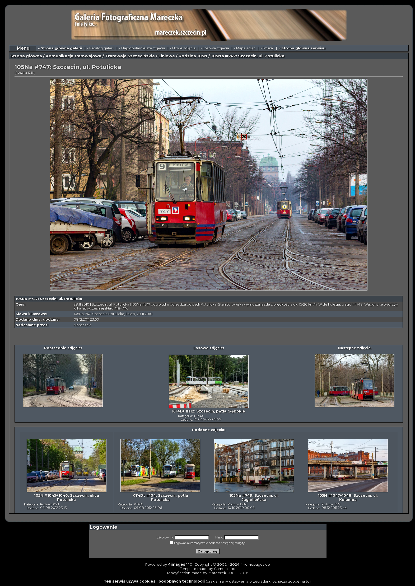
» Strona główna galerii (60, 48)
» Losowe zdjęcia (214, 48)
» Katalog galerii (100, 48)
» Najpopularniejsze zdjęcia (142, 48)
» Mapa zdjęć (244, 48)
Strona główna (26, 56)
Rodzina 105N (193, 56)
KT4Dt (198, 416)
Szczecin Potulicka (108, 314)
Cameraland (224, 568)
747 (87, 314)
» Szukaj (267, 48)
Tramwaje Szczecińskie (130, 56)
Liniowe (166, 56)
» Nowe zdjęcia (182, 48)
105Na (79, 314)
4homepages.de (255, 564)
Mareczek (82, 325)
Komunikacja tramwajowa (73, 56)
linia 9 (130, 314)
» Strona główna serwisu (301, 48)
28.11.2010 (144, 314)
